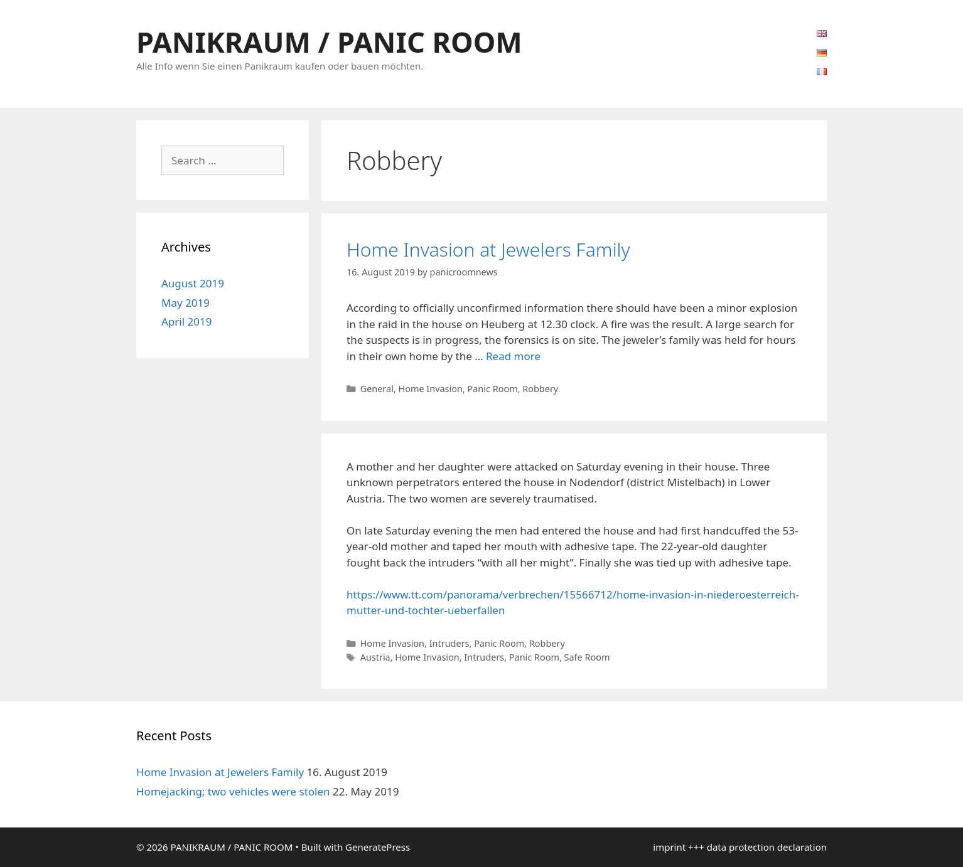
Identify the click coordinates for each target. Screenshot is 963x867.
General (377, 389)
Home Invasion (431, 389)
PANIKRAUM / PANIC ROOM (329, 42)
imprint (669, 847)
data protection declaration (767, 847)
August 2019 (192, 283)
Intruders (449, 643)
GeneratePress (377, 847)
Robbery (540, 389)
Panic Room (493, 389)
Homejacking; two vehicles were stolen (233, 791)
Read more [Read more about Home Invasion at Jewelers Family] (513, 356)
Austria (375, 657)
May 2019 (185, 302)
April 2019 (186, 321)
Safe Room (587, 657)
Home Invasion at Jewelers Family (488, 249)
